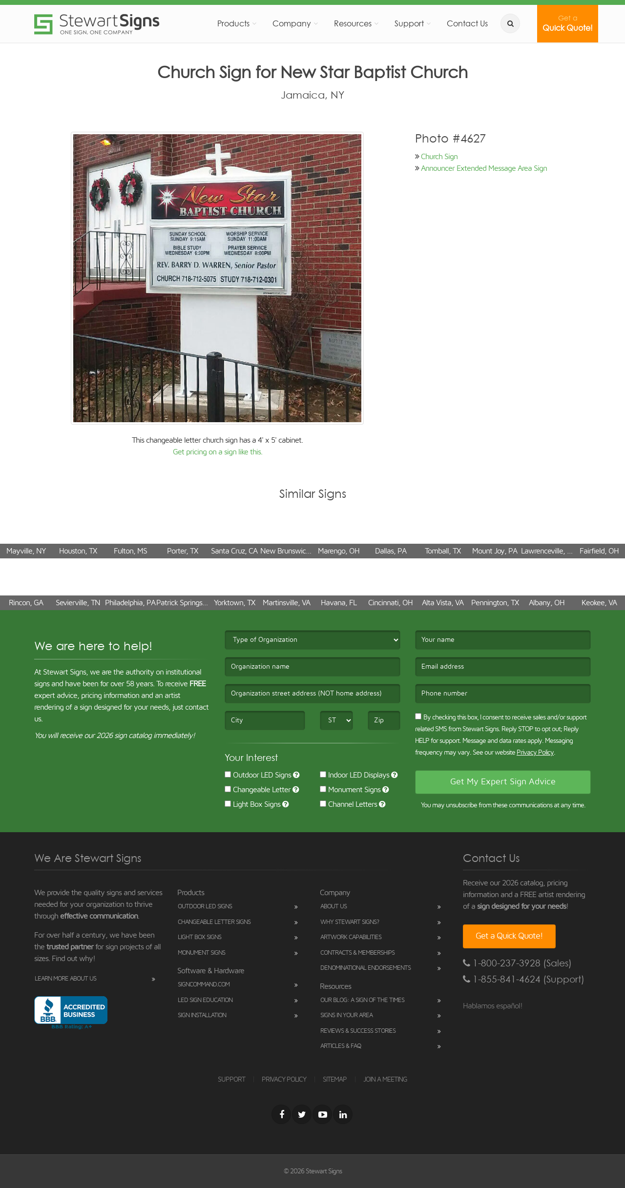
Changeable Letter (258, 790)
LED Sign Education (205, 1000)
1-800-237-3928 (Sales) (517, 963)
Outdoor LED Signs (258, 775)
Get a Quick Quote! (509, 936)
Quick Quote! (567, 23)
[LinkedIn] (343, 1114)
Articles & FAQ (340, 1046)
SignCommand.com (203, 985)
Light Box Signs (252, 804)
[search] (510, 23)
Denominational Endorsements (365, 968)
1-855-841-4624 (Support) (523, 979)
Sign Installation (202, 1015)
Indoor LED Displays (354, 775)
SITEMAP (335, 1079)
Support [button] (409, 23)
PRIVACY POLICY (284, 1079)
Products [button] (233, 23)
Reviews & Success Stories (358, 1031)
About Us (333, 906)
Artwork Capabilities (350, 937)
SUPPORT (231, 1079)
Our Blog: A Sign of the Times (362, 1000)
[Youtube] (322, 1114)
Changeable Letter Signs (214, 922)
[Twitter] (302, 1114)
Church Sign (439, 157)
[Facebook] (281, 1114)
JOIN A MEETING (385, 1079)
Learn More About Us (65, 979)
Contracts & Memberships (357, 953)
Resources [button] (353, 23)
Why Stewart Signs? (349, 922)
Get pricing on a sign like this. (217, 452)
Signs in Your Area (346, 1015)
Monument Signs (350, 790)
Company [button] (291, 23)
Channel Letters (348, 804)
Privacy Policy (535, 752)
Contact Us (467, 23)
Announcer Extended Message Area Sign (484, 168)
